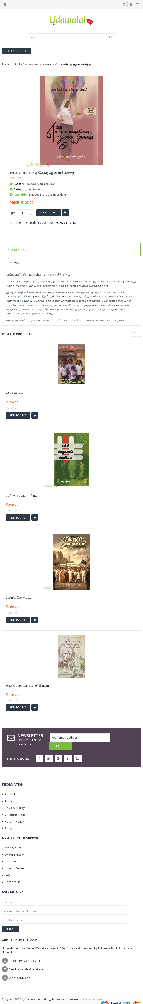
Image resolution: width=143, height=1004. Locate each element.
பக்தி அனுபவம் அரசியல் (21, 495)
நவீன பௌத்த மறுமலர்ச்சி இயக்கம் (27, 685)
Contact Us (11, 873)
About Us (10, 786)
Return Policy (13, 813)
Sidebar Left (16, 51)
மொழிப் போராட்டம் (19, 597)
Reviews (12, 263)
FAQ (6, 866)
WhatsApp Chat (20, 969)
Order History (13, 846)
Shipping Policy (14, 806)
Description (16, 250)
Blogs (7, 820)
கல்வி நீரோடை (15, 393)
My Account (11, 839)
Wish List (10, 853)
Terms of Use (13, 792)
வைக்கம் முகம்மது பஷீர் (40, 184)
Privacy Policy (13, 799)
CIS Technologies (93, 990)
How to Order (13, 860)
